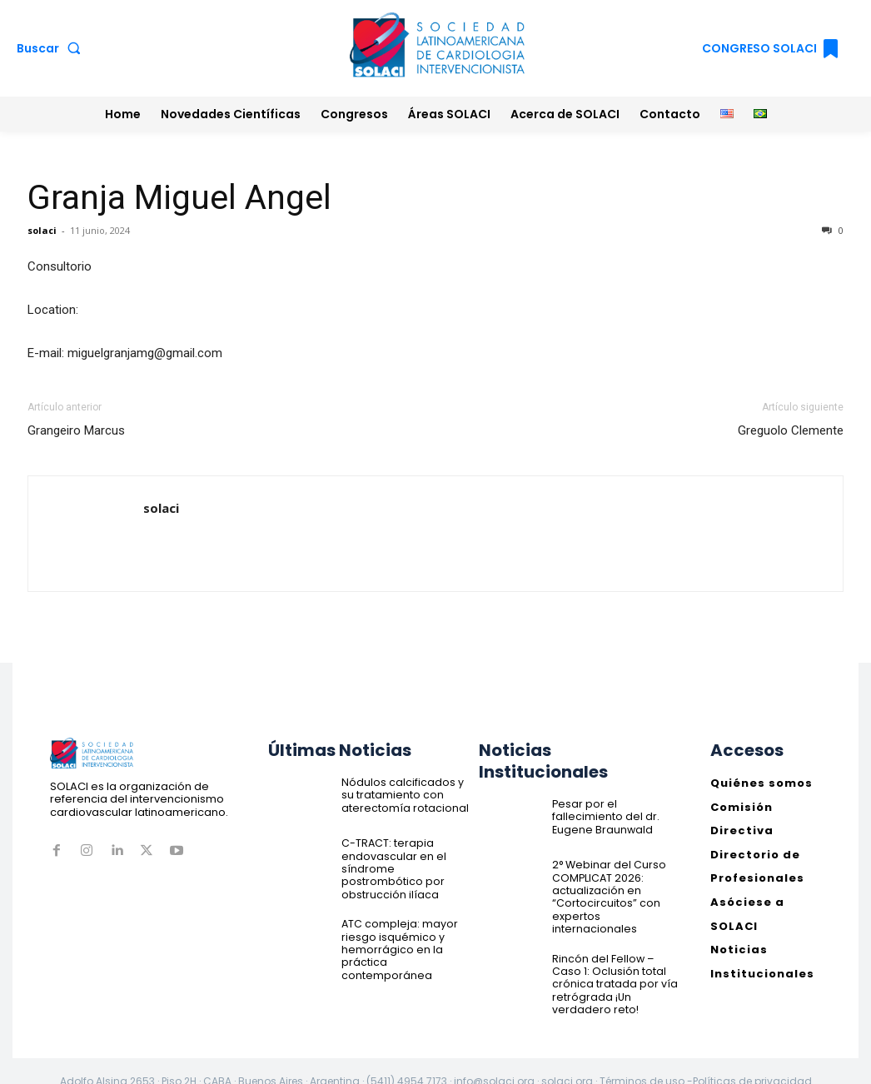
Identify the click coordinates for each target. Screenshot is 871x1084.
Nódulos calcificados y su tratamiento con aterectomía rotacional (401, 793)
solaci (42, 230)
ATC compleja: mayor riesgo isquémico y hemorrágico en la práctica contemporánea (397, 931)
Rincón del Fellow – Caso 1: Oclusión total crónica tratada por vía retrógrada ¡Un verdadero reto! (615, 964)
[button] (52, 48)
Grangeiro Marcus (76, 430)
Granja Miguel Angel (179, 197)
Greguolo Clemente (791, 430)
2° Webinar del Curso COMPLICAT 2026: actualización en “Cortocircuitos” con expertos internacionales (614, 888)
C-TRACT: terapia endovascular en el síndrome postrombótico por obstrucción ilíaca (405, 860)
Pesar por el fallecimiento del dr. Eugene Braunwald (615, 815)
